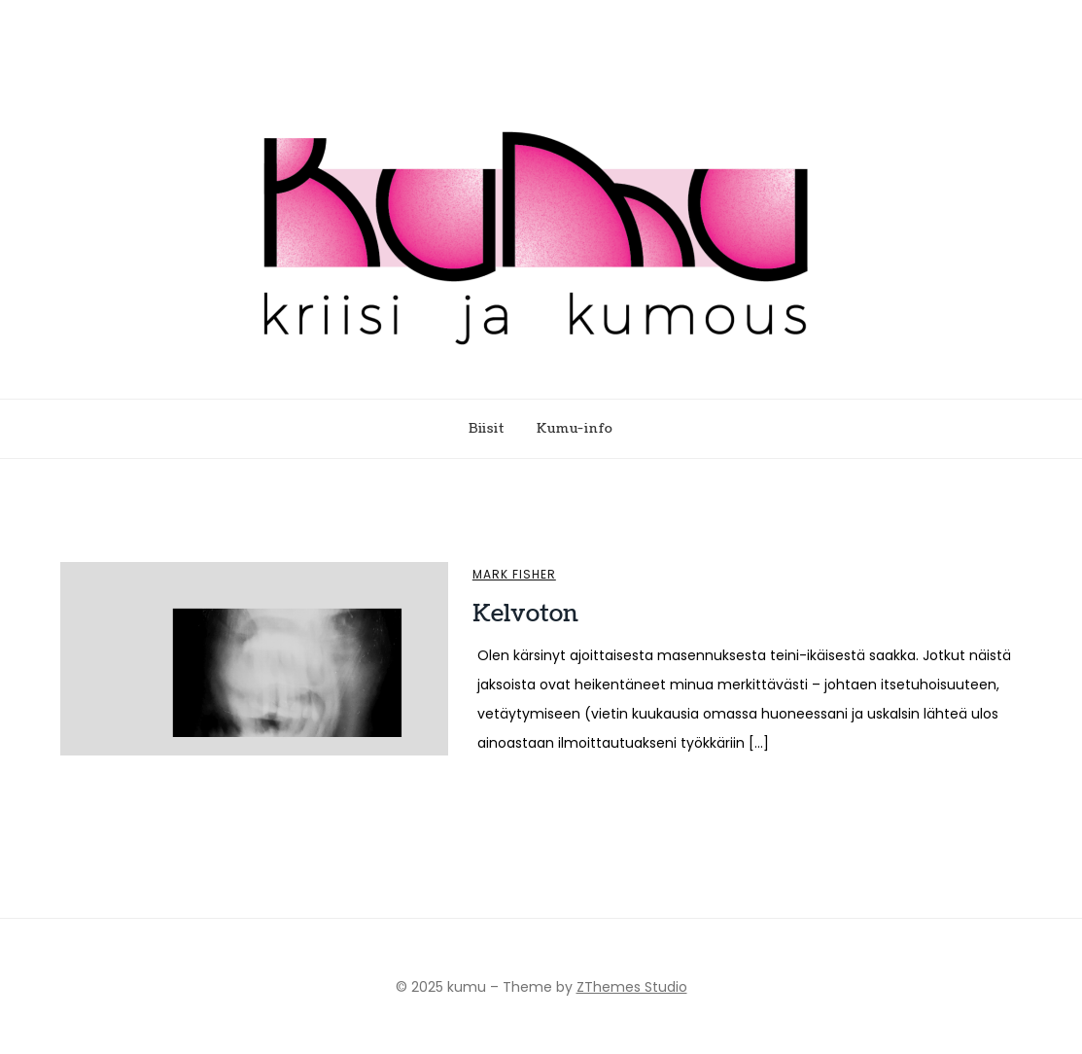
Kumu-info (575, 429)
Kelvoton (525, 613)
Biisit (487, 429)
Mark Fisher (514, 574)
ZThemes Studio (631, 987)
